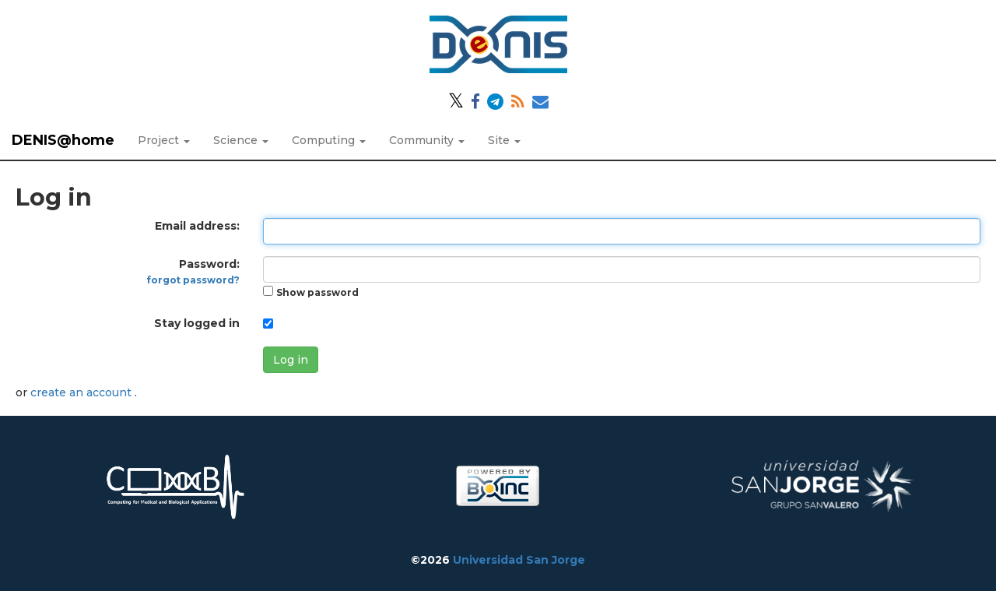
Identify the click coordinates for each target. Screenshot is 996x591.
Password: (193, 271)
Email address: (197, 226)
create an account (82, 392)
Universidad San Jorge (519, 560)
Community (427, 140)
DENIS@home (63, 140)
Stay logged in (197, 323)
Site (504, 140)
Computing (329, 140)
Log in (290, 360)
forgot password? (193, 280)
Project (164, 140)
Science (240, 140)
